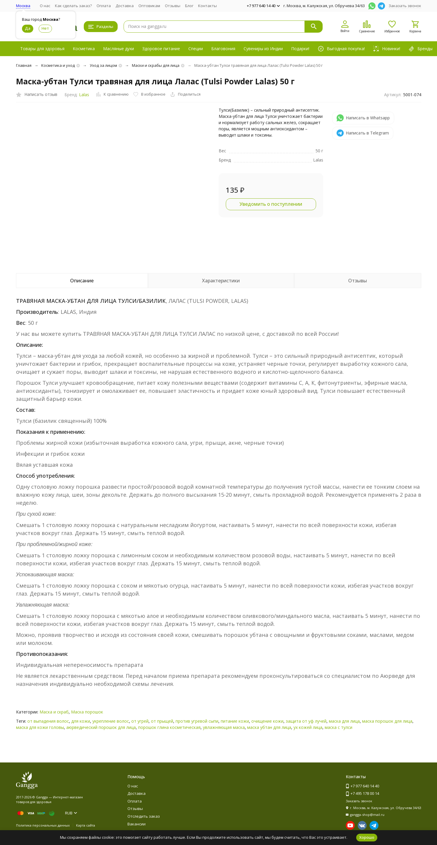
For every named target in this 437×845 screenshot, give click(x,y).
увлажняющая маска (224, 727)
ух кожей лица (308, 727)
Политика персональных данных (43, 825)
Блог (189, 5)
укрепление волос (110, 721)
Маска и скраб (54, 712)
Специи (195, 48)
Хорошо (366, 837)
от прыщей (162, 721)
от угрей (140, 721)
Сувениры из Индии (263, 48)
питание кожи (235, 721)
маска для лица (344, 721)
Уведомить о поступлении (270, 204)
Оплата (104, 5)
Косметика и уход (58, 65)
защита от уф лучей (306, 721)
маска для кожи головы (40, 727)
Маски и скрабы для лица (155, 65)
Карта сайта (85, 825)
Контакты (207, 5)
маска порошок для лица (387, 721)
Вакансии (136, 824)
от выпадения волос (48, 721)
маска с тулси (338, 727)
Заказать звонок (405, 5)
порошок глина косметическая (169, 727)
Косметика (84, 48)
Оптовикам (149, 5)
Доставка (125, 5)
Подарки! (300, 48)
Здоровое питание (161, 48)
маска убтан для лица (269, 727)
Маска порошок (87, 712)
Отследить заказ (143, 816)
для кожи (80, 721)
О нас (45, 5)
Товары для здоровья (42, 48)
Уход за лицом (103, 65)
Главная (23, 65)
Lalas (84, 94)
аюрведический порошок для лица (101, 727)
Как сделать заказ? (73, 5)
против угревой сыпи (197, 721)
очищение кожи (267, 721)
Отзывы (172, 5)
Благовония (223, 48)
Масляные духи (118, 48)
